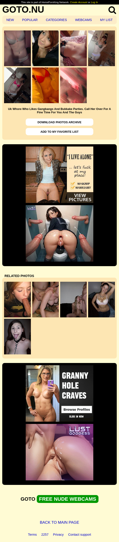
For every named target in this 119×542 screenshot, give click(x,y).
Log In (94, 2)
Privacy (58, 534)
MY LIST (106, 20)
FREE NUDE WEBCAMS (67, 499)
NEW (10, 20)
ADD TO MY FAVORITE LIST (59, 131)
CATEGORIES (56, 20)
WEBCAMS (83, 20)
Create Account (78, 2)
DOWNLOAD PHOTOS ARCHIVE (60, 122)
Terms (32, 534)
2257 (44, 534)
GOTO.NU (23, 9)
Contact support (79, 534)
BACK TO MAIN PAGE (59, 522)
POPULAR (30, 20)
